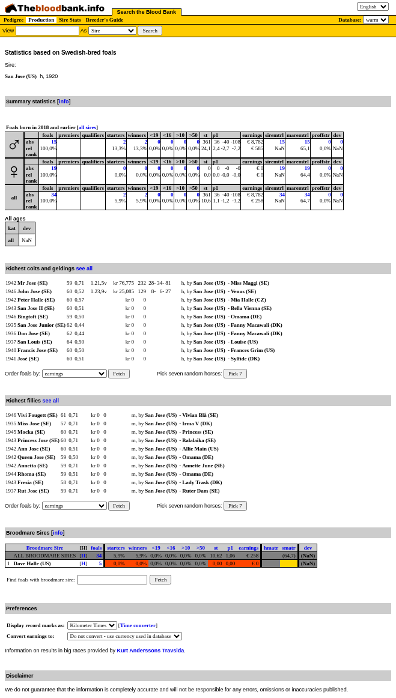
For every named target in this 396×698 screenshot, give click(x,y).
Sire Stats (70, 20)
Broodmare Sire (44, 548)
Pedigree (13, 20)
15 (53, 142)
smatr (289, 548)
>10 (185, 548)
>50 (200, 548)
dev (308, 548)
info (64, 102)
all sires (87, 127)
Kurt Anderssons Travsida (150, 651)
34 (53, 195)
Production (41, 20)
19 (53, 168)
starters (115, 548)
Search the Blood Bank (147, 12)
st (216, 548)
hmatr (271, 548)
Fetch (119, 374)
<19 (156, 548)
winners (138, 548)
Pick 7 (235, 374)
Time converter (138, 625)
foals (96, 548)
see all (84, 269)
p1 (231, 548)
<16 (170, 548)
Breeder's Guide (105, 20)
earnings (248, 548)
